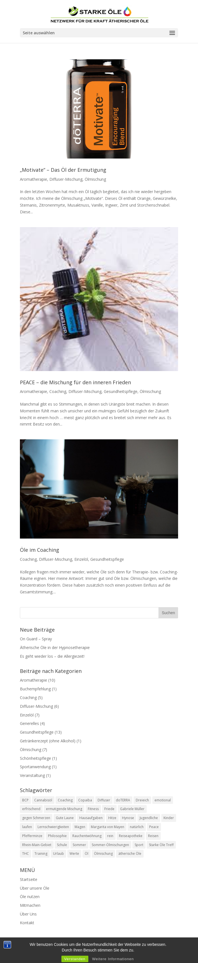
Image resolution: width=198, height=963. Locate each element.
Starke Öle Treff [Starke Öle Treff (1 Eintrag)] (161, 844)
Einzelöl (81, 559)
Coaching (57, 391)
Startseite (28, 879)
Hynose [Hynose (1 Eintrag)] (128, 817)
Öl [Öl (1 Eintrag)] (86, 853)
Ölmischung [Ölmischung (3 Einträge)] (103, 853)
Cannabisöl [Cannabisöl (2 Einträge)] (43, 800)
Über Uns (28, 914)
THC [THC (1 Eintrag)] (25, 853)
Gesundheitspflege (120, 391)
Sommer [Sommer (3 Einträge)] (79, 844)
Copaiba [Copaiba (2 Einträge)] (85, 800)
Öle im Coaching (39, 549)
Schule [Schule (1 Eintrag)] (62, 844)
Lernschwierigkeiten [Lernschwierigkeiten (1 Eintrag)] (53, 826)
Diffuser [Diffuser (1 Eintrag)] (104, 800)
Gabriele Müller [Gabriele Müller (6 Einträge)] (132, 808)
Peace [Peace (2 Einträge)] (154, 826)
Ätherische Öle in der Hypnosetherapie (55, 647)
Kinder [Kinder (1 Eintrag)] (169, 817)
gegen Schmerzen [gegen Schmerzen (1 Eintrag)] (36, 817)
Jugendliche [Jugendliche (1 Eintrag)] (149, 817)
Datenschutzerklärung (122, 950)
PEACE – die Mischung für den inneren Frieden (75, 382)
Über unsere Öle (34, 888)
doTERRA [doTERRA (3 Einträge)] (123, 800)
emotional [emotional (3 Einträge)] (163, 800)
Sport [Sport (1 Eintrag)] (139, 844)
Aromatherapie (33, 179)
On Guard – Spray (36, 638)
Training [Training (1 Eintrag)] (40, 853)
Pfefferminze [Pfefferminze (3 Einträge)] (32, 835)
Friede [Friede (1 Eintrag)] (109, 808)
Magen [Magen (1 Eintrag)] (80, 826)
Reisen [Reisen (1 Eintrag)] (153, 835)
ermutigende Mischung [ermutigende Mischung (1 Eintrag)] (64, 808)
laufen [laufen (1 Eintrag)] (27, 826)
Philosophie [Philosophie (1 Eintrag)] (57, 835)
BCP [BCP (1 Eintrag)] (25, 800)
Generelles (29, 723)
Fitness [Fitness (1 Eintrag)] (93, 808)
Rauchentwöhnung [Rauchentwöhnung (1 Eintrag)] (87, 835)
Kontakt (27, 922)
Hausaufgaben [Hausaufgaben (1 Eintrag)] (91, 817)
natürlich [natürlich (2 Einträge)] (137, 826)
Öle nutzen (30, 896)
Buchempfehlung (35, 688)
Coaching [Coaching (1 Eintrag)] (65, 800)
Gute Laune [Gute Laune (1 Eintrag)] (65, 817)
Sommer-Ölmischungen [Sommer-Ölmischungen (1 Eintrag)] (110, 844)
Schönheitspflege (35, 758)
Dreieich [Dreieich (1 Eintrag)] (142, 800)
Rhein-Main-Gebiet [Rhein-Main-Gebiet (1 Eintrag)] (36, 844)
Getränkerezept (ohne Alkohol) (47, 740)
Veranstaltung (32, 775)
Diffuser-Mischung (65, 179)
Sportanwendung (35, 766)
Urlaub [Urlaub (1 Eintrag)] (58, 853)
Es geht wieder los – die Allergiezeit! (53, 656)
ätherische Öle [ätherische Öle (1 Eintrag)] (129, 853)
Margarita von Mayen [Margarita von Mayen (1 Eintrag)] (107, 826)
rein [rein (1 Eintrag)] (110, 835)
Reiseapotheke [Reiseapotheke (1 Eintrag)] (130, 835)
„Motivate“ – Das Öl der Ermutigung (63, 169)
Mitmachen (30, 905)
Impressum (82, 950)
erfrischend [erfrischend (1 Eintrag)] (31, 808)
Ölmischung (95, 179)
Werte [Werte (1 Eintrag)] (74, 853)
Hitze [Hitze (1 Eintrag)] (112, 817)
